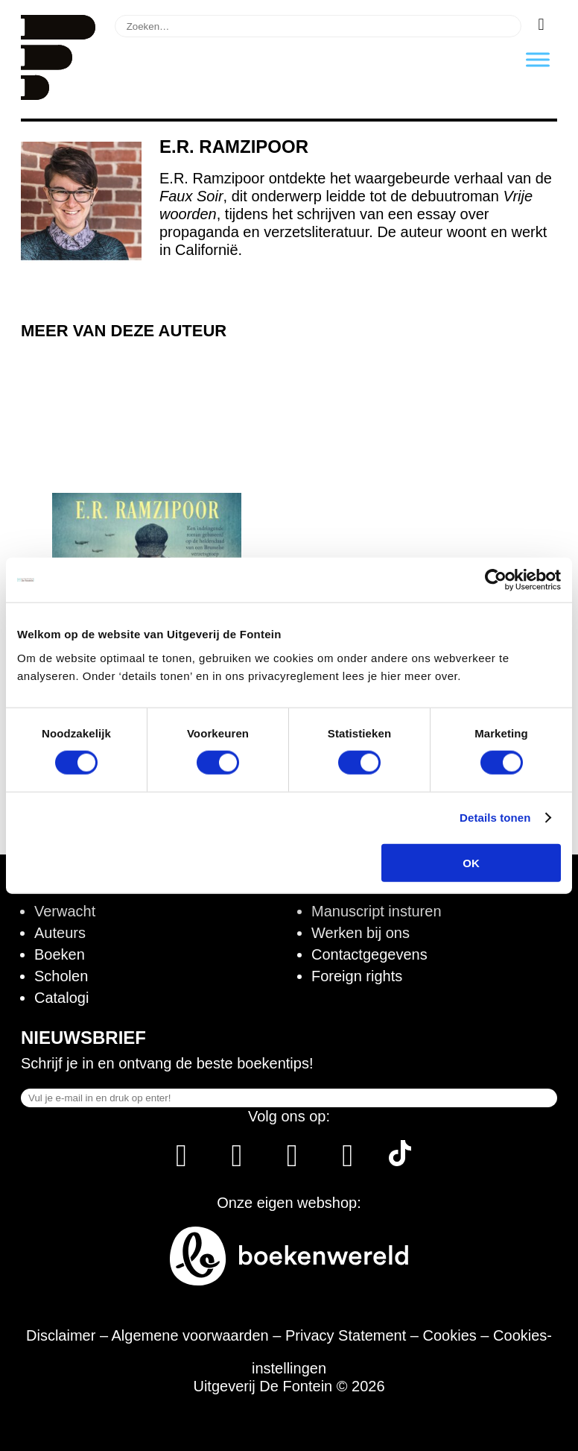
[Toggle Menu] (538, 59)
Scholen (61, 976)
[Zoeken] (541, 25)
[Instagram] (236, 1161)
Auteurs (60, 933)
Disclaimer (60, 1335)
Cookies (450, 1335)
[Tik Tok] (400, 1161)
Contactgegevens (369, 954)
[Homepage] (58, 94)
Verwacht (64, 911)
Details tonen (495, 817)
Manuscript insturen (376, 911)
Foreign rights (356, 976)
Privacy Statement (345, 1335)
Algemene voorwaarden (190, 1335)
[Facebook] (181, 1161)
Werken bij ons (360, 933)
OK (471, 862)
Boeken (59, 954)
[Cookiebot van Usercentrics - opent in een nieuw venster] (496, 580)
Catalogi (61, 997)
